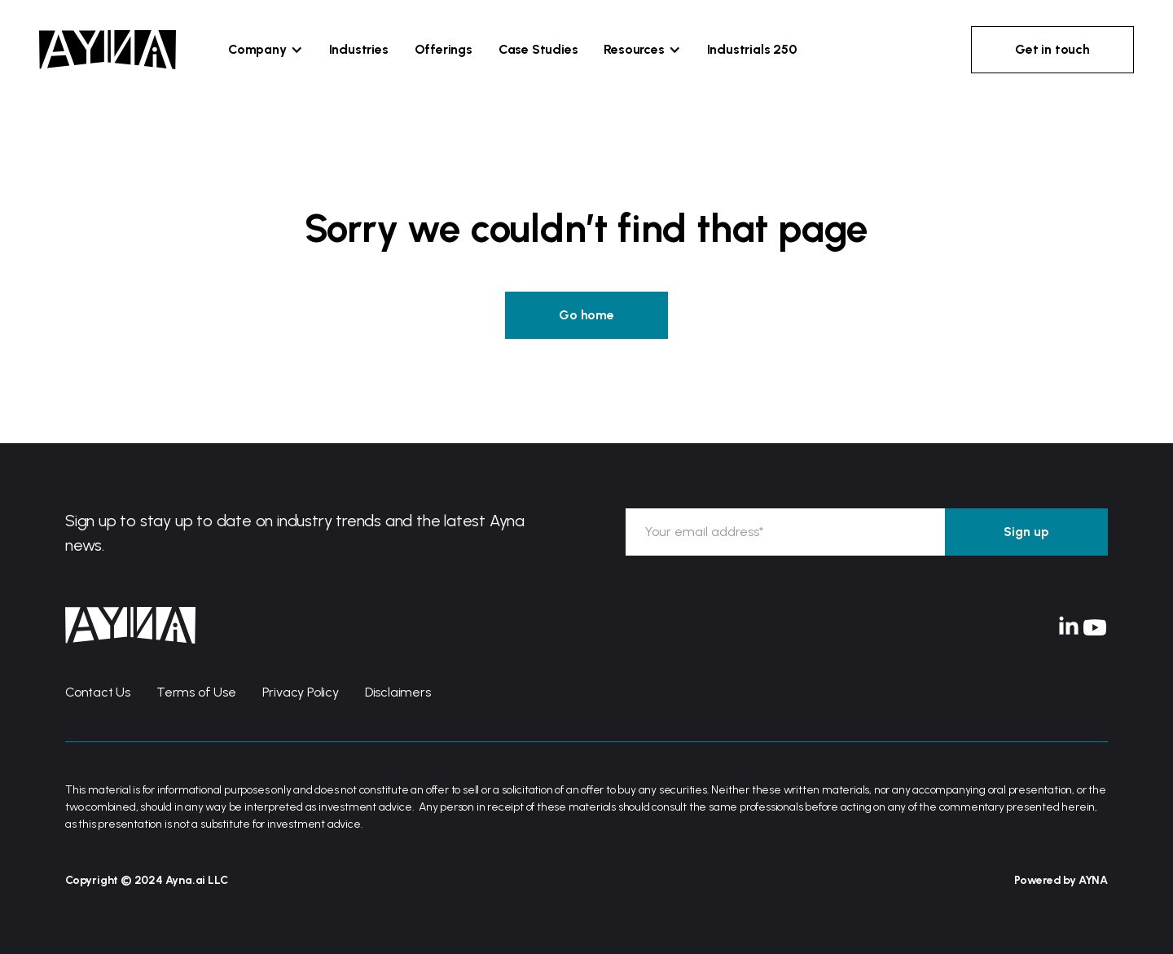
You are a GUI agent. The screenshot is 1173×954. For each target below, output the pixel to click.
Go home (586, 315)
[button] (265, 50)
